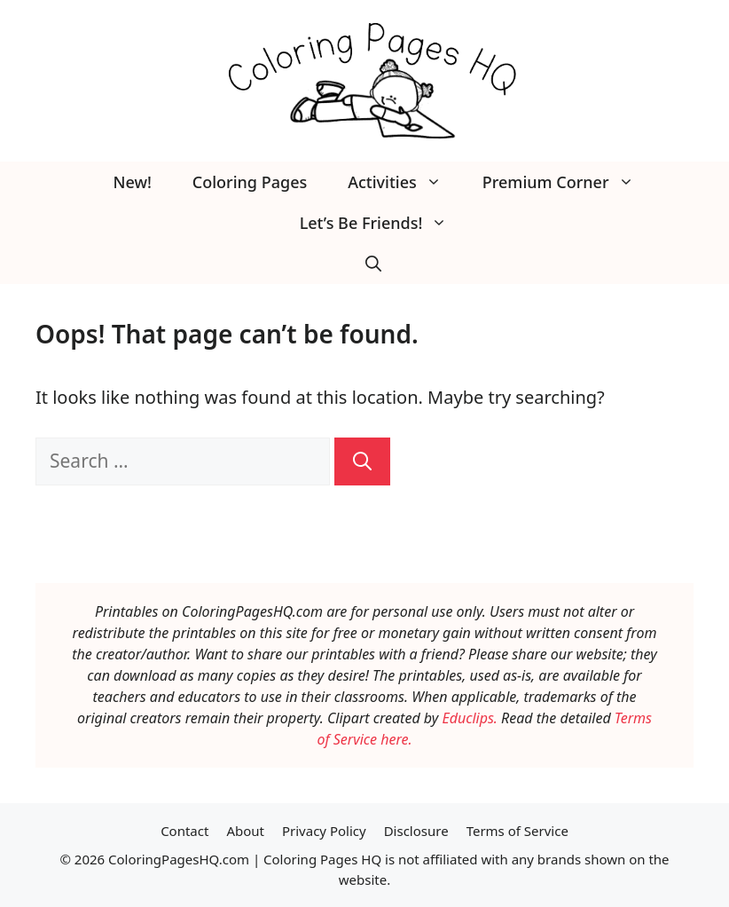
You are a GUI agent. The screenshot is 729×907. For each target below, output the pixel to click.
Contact (184, 831)
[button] (373, 263)
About (245, 831)
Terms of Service (517, 831)
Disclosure (416, 831)
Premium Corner (568, 182)
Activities (405, 182)
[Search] (362, 461)
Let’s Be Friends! (384, 222)
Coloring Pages (249, 182)
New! (132, 182)
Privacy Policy (324, 831)
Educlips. (470, 718)
